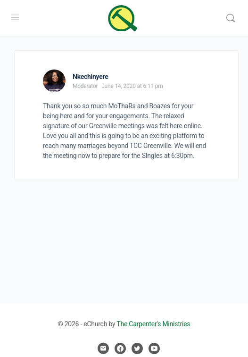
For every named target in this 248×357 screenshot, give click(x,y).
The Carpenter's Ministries (153, 324)
